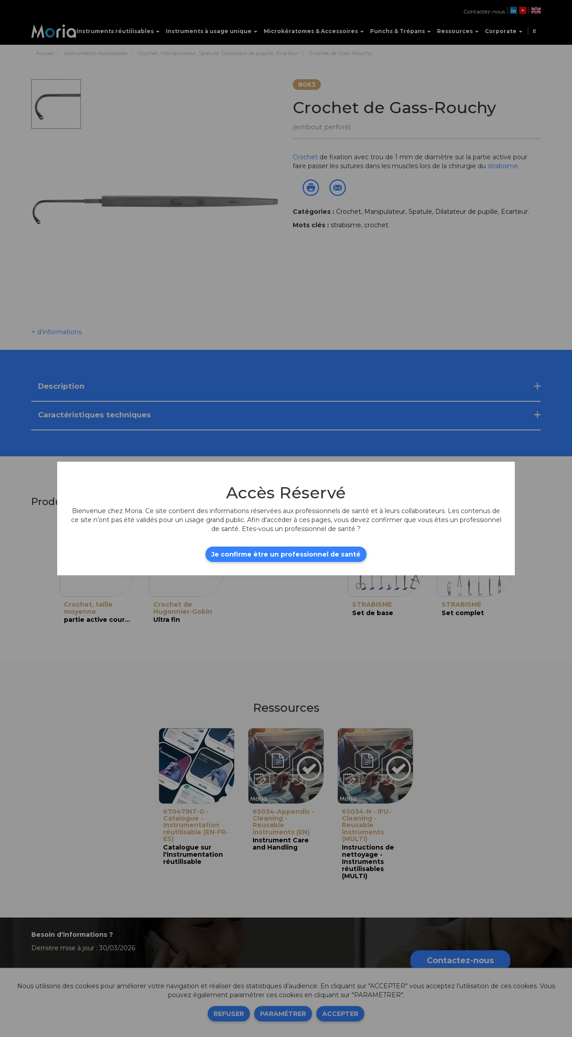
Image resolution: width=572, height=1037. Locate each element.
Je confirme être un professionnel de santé (286, 554)
